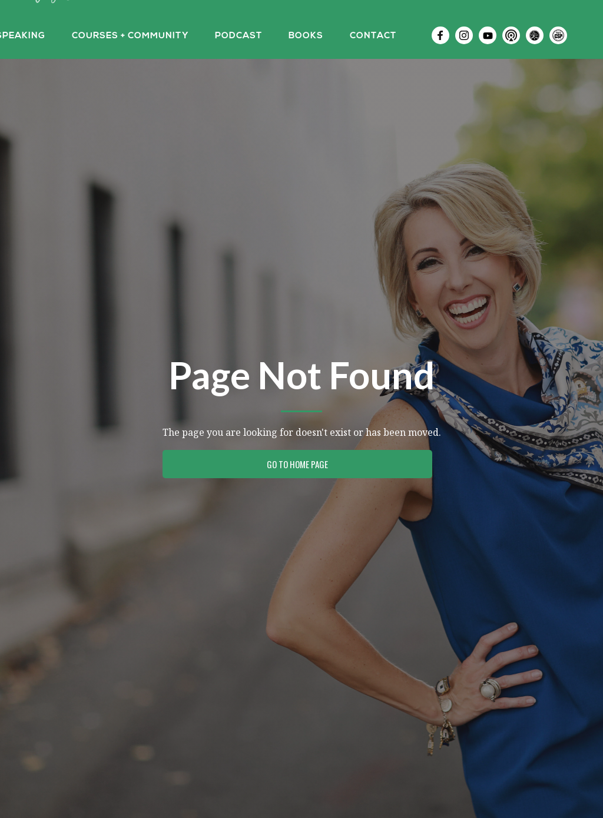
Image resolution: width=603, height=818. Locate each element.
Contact (373, 36)
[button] (130, 35)
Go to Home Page (297, 464)
